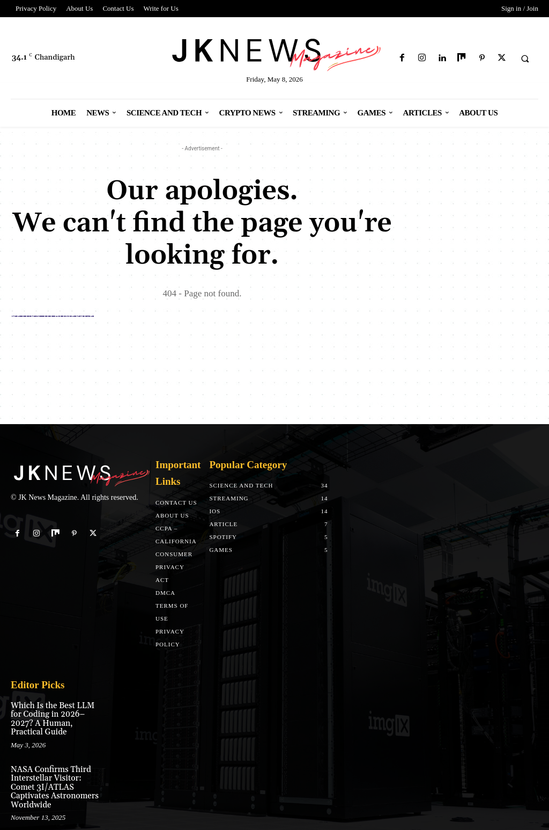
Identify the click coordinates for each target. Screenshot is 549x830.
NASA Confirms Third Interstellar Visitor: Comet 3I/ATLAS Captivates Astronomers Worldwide (56, 771)
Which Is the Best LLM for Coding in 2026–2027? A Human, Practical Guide (56, 714)
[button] (524, 58)
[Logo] (274, 52)
